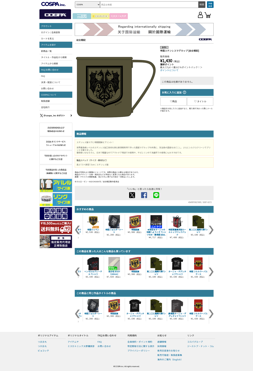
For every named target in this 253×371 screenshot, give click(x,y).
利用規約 (132, 335)
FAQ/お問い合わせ (50, 69)
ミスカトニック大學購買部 (81, 346)
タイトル (200, 101)
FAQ (43, 76)
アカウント (46, 26)
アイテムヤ (73, 341)
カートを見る (47, 38)
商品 (173, 101)
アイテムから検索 (49, 63)
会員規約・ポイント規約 (139, 341)
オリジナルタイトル (78, 335)
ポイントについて (169, 70)
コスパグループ (195, 341)
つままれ (42, 341)
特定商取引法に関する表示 (140, 346)
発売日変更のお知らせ (168, 350)
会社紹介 (45, 107)
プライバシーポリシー (138, 350)
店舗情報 (161, 341)
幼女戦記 (81, 40)
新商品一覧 (46, 51)
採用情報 (161, 346)
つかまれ (42, 346)
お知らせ (162, 335)
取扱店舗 (45, 100)
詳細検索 (210, 4)
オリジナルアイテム (48, 335)
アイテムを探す (48, 44)
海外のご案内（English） (170, 359)
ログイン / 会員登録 (50, 32)
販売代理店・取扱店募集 (169, 355)
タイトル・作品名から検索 (54, 57)
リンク (190, 335)
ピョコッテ (43, 350)
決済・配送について (50, 82)
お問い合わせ (47, 88)
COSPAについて (48, 94)
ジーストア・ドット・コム (200, 346)
